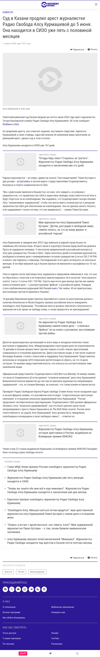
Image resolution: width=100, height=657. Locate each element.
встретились (23, 181)
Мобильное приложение (62, 607)
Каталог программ (11, 612)
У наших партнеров (12, 638)
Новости (8, 12)
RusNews (7, 124)
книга (55, 288)
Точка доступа (9, 633)
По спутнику (8, 643)
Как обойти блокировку (14, 617)
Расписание (56, 643)
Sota (16, 124)
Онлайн (54, 633)
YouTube (55, 638)
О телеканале (9, 607)
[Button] (77, 49)
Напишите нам (58, 612)
